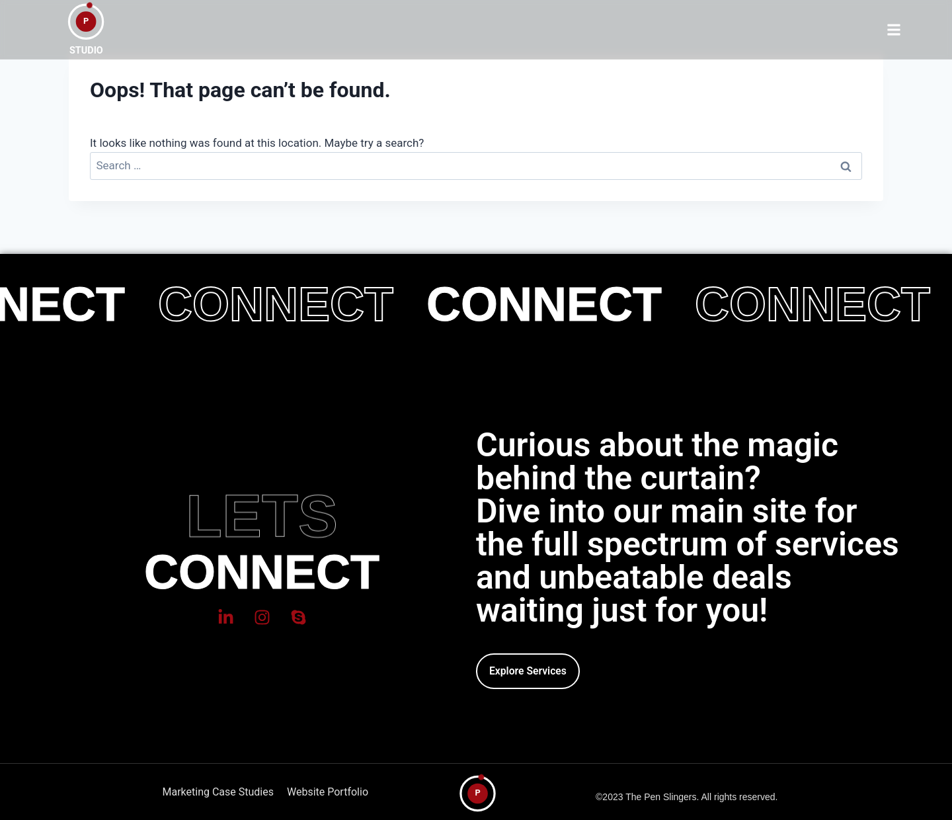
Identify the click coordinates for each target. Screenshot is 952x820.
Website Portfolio (327, 792)
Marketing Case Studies (218, 792)
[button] (893, 29)
